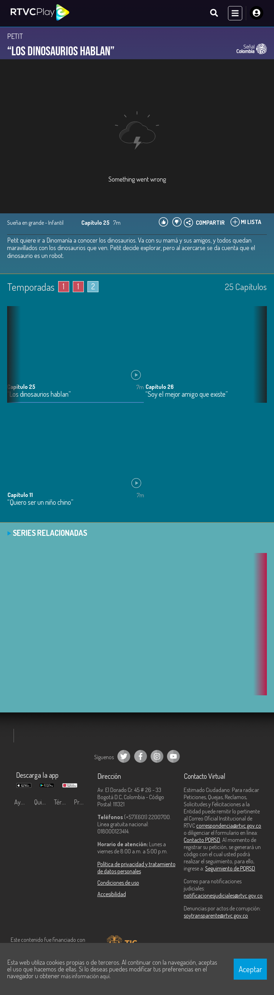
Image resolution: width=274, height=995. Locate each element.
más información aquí (85, 976)
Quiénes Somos (42, 802)
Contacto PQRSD (202, 840)
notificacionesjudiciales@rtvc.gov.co (223, 895)
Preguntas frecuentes (82, 802)
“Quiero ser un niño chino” (40, 503)
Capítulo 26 (160, 387)
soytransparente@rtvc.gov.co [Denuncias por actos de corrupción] (216, 915)
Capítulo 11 (20, 495)
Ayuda (22, 802)
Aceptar (250, 969)
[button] (258, 360)
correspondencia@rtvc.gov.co (228, 825)
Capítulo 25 (21, 387)
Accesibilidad (111, 894)
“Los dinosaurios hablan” (39, 395)
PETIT (15, 36)
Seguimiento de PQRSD (230, 868)
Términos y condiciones (62, 802)
